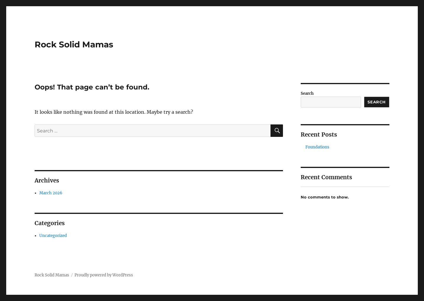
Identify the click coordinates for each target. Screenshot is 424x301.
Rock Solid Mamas (74, 44)
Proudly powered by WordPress (104, 275)
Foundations (317, 147)
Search (307, 93)
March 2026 (50, 193)
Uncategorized (53, 235)
